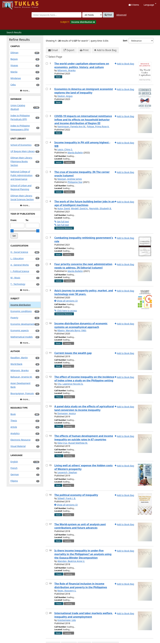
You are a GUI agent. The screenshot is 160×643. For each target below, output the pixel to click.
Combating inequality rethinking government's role (83, 239)
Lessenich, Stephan (67, 472)
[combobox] (57, 14)
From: (13, 220)
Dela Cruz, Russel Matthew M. (72, 442)
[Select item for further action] (47, 63)
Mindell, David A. (79, 208)
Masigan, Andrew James (69, 178)
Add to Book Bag (105, 50)
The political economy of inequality (76, 495)
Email (53, 50)
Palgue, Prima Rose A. (98, 126)
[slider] (12, 230)
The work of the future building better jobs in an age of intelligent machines (84, 203)
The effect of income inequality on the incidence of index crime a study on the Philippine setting (84, 378)
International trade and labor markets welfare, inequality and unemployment (83, 614)
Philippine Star (75, 182)
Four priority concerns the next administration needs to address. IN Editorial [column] (83, 265)
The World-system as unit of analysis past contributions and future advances (80, 526)
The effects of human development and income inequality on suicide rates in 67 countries (83, 437)
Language (150, 4)
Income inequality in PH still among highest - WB (82, 144)
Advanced (121, 14)
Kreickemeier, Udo (66, 620)
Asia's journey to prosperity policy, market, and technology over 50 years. (83, 292)
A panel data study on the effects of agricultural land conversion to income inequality (84, 408)
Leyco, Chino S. (65, 149)
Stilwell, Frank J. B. (66, 498)
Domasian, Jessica (66, 413)
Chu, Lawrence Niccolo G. (70, 383)
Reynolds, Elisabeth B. (100, 208)
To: (27, 220)
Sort (125, 40)
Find (108, 14)
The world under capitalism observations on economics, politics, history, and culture (81, 65)
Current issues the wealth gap (73, 353)
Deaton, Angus (64, 95)
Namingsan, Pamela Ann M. (71, 126)
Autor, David (63, 208)
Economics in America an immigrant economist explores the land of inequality (83, 90)
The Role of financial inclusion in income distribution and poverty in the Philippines (80, 585)
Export (68, 50)
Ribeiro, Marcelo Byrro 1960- (71, 330)
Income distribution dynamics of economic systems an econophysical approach (81, 325)
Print (84, 50)
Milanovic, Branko (66, 70)
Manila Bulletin (75, 152)
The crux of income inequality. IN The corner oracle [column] (82, 173)
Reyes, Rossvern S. (66, 590)
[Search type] (92, 14)
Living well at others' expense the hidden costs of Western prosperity (83, 467)
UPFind (10, 4)
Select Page (55, 56)
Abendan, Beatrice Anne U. (71, 561)
